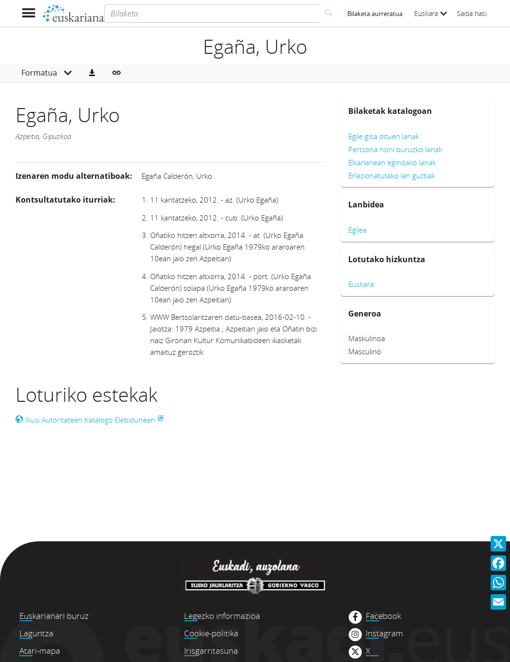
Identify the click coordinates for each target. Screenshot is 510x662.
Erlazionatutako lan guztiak (391, 175)
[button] (92, 73)
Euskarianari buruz (54, 615)
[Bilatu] (329, 13)
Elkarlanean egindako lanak (392, 162)
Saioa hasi (472, 13)
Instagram (384, 633)
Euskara (430, 13)
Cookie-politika (211, 633)
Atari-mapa (39, 650)
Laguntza (36, 633)
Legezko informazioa (222, 615)
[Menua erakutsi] (28, 13)
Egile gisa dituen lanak (383, 136)
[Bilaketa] (211, 13)
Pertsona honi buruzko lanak (395, 149)
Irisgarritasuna (211, 650)
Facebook (383, 616)
